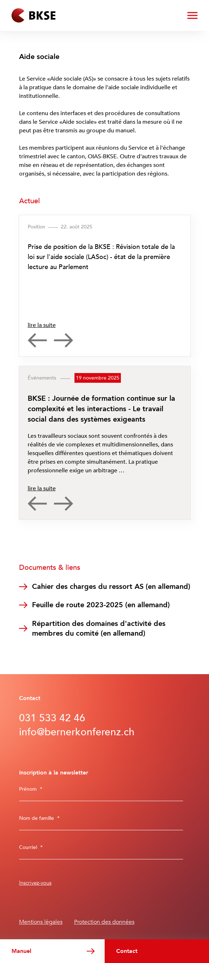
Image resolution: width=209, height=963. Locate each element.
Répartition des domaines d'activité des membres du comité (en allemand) (98, 628)
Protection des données (104, 922)
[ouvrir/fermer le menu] (192, 15)
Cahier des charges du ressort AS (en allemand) (111, 586)
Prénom (30, 789)
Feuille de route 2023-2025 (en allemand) (101, 605)
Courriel (31, 847)
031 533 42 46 (52, 718)
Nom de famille (39, 818)
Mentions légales (41, 922)
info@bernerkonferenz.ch (77, 732)
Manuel (21, 951)
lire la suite (42, 325)
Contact (126, 951)
